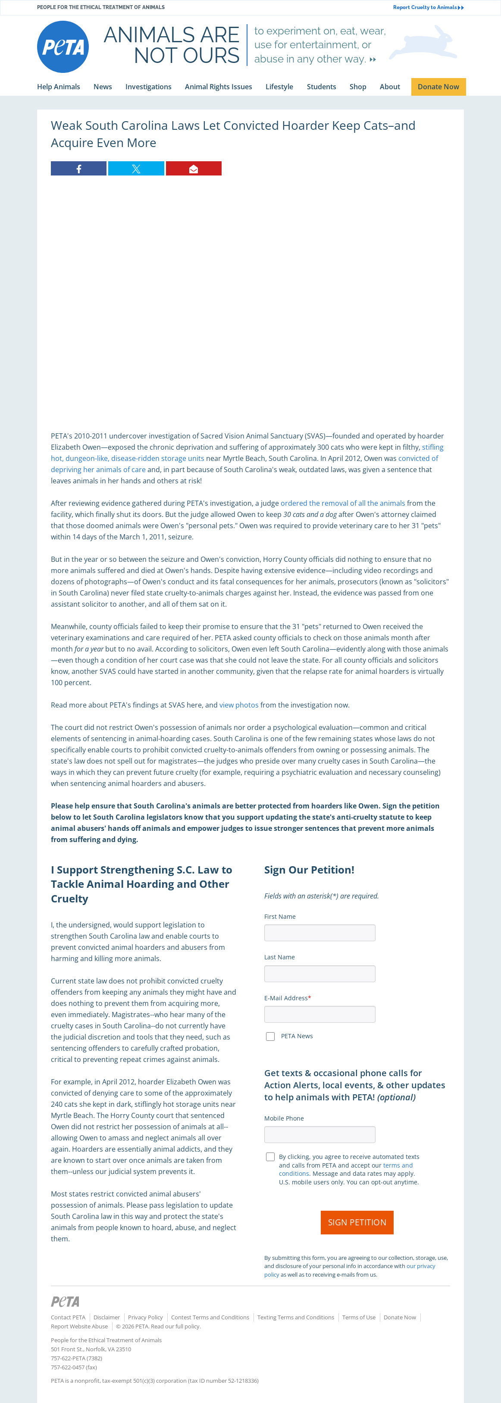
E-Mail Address (286, 998)
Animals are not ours (171, 44)
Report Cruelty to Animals (428, 8)
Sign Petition (357, 1222)
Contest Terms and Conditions (210, 1317)
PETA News (297, 1036)
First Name (280, 916)
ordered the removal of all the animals (343, 503)
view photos (239, 705)
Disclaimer (107, 1317)
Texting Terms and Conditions (295, 1317)
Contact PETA (68, 1317)
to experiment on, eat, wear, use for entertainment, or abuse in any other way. (320, 45)
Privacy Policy (145, 1317)
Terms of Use (359, 1317)
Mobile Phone (284, 1118)
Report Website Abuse (79, 1326)
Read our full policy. (176, 1326)
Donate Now (400, 1317)
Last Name (279, 957)
